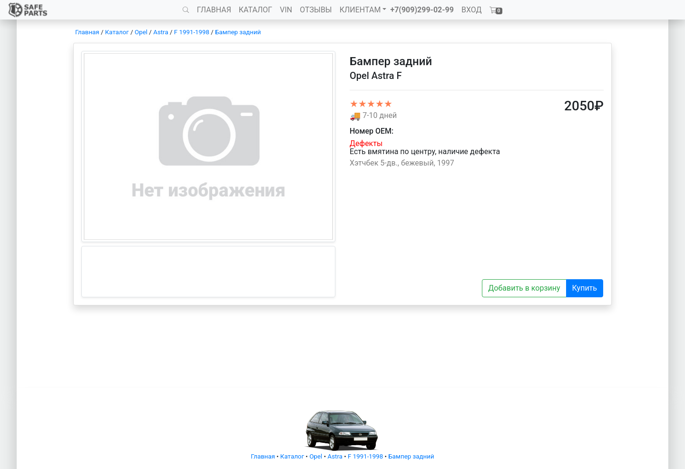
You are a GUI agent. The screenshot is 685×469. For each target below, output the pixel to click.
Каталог (117, 32)
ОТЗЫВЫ (316, 9)
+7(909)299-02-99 (422, 9)
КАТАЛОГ (255, 9)
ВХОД (471, 9)
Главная (87, 32)
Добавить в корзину (524, 288)
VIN (286, 9)
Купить (584, 288)
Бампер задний (238, 32)
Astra (160, 32)
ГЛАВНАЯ (214, 9)
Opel (141, 32)
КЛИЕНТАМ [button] (360, 9)
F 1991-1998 (191, 32)
